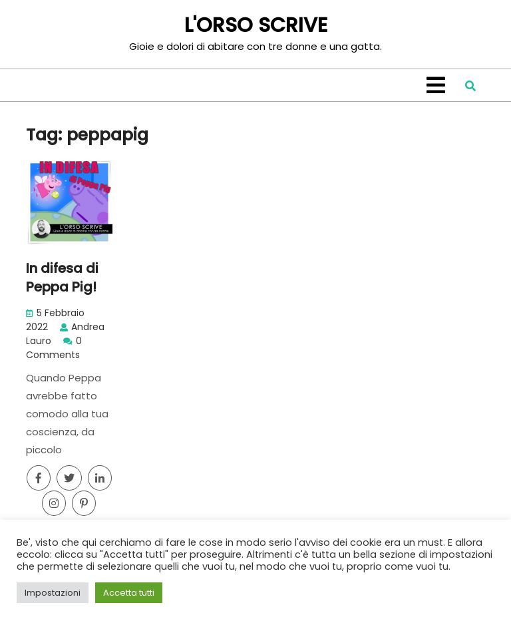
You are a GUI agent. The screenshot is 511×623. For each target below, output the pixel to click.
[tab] (435, 85)
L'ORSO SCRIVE (255, 25)
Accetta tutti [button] (128, 592)
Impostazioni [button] (53, 592)
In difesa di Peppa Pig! (62, 277)
